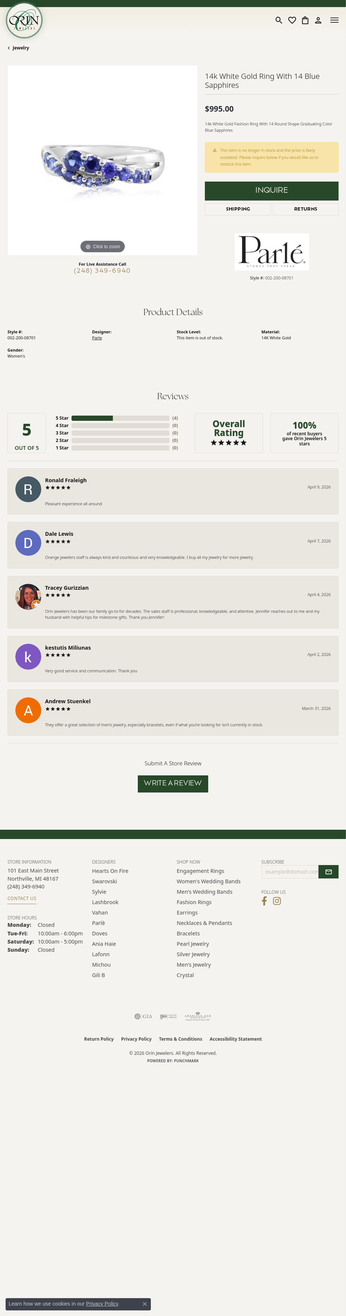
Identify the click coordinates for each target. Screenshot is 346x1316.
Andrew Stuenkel (68, 701)
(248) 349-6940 (102, 271)
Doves (99, 933)
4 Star (62, 425)
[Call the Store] (25, 886)
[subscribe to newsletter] (328, 871)
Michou (101, 964)
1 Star (62, 448)
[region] (102, 160)
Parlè (98, 922)
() (175, 418)
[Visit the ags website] (198, 1016)
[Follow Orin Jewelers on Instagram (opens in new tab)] (277, 901)
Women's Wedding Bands (209, 881)
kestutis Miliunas (68, 647)
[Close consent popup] (145, 1304)
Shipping (238, 209)
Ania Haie (104, 943)
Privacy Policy (136, 1039)
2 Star (62, 440)
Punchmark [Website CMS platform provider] (186, 1060)
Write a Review (173, 783)
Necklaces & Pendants (204, 922)
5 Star (62, 418)
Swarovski (104, 881)
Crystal (185, 975)
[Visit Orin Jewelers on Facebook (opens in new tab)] (264, 901)
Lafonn (100, 954)
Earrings (187, 912)
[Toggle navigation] (334, 20)
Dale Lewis (59, 533)
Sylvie (99, 891)
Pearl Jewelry (193, 943)
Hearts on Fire (110, 870)
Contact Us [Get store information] (21, 898)
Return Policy (99, 1039)
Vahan (100, 912)
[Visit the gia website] (143, 1016)
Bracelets (188, 933)
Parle (97, 337)
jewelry (21, 48)
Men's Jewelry (194, 964)
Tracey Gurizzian (67, 587)
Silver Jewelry (193, 954)
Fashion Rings (194, 902)
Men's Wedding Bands (205, 891)
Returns (306, 209)
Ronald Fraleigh (66, 480)
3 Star (62, 433)
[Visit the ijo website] (168, 1016)
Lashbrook (105, 902)
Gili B (98, 975)
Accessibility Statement (236, 1039)
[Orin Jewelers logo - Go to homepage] (24, 20)
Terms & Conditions (180, 1039)
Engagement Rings (201, 870)
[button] (279, 20)
